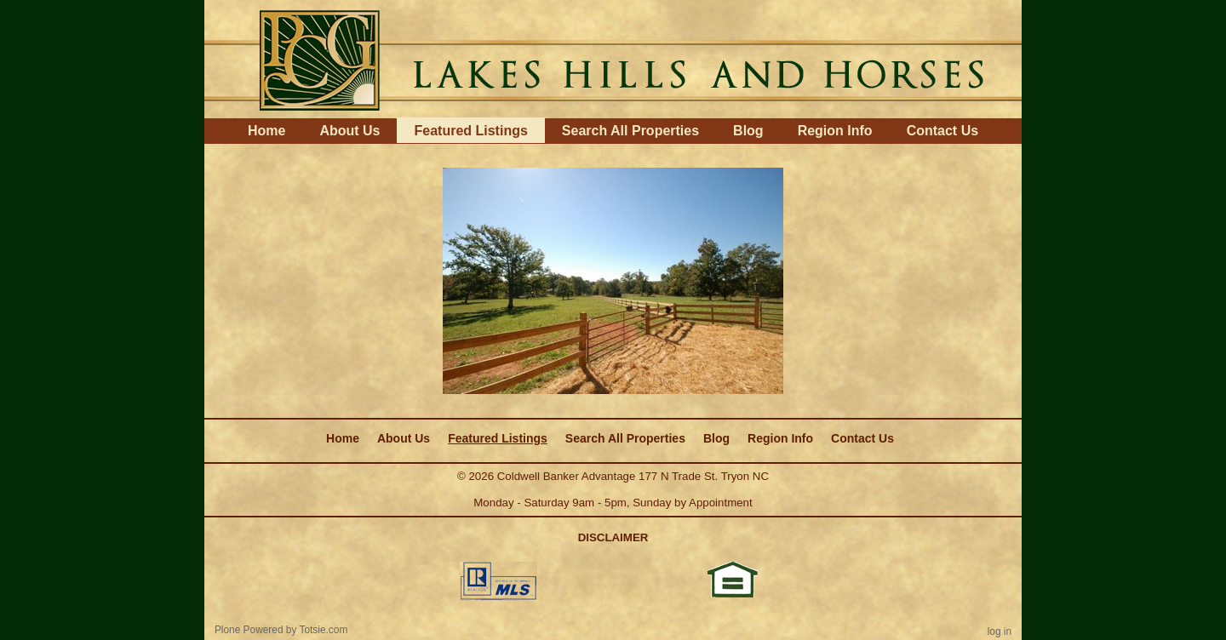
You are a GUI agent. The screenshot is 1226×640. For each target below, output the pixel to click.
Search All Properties (630, 130)
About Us (349, 130)
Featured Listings (470, 130)
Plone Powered (249, 630)
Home (266, 130)
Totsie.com (324, 630)
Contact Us (942, 130)
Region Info (835, 130)
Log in (999, 631)
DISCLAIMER (613, 537)
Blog (748, 130)
